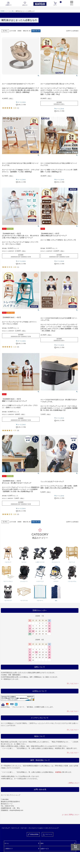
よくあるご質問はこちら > (70, 814)
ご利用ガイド (9, 848)
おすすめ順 (13, 31)
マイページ (47, 834)
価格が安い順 (27, 31)
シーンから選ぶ (10, 11)
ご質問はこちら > (73, 783)
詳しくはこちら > (72, 683)
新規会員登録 (33, 834)
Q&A (42, 843)
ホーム (7, 843)
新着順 (19, 31)
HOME (2, 11)
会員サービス (45, 848)
